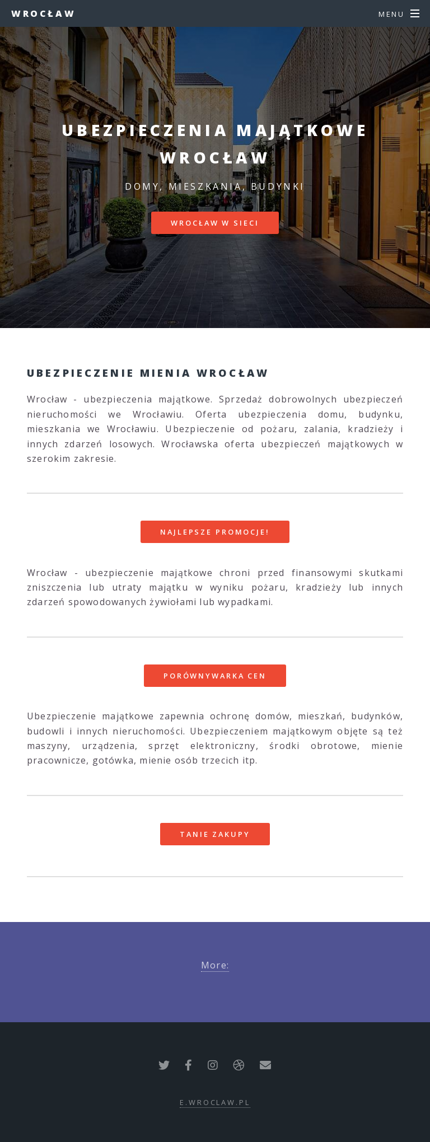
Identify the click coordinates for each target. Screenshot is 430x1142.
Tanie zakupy (215, 834)
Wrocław (43, 13)
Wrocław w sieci (215, 223)
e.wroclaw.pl (215, 1102)
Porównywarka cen (215, 676)
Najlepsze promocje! (215, 532)
